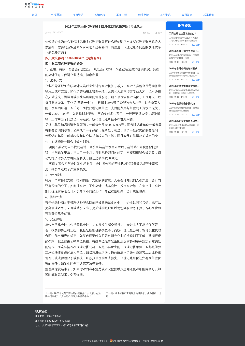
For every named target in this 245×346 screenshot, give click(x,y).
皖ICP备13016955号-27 (153, 341)
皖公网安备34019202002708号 (126, 341)
